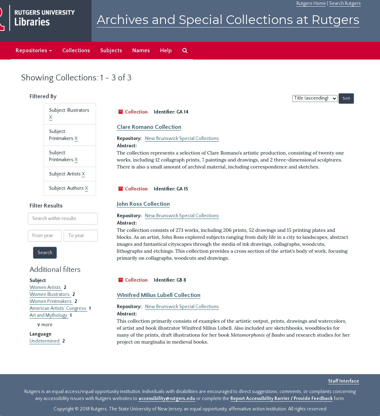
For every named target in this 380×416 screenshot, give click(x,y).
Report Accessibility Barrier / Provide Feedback (281, 398)
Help (166, 50)
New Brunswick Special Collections (182, 138)
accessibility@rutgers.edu (166, 398)
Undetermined (45, 341)
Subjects (111, 50)
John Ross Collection (143, 204)
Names (141, 50)
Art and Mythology (49, 315)
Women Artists (46, 287)
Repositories (34, 50)
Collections (76, 50)
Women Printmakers (51, 301)
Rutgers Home (311, 3)
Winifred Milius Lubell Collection (158, 295)
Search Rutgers (345, 3)
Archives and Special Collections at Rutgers (228, 19)
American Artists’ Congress (58, 308)
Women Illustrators (50, 294)
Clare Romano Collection (149, 127)
